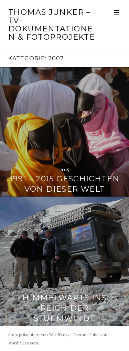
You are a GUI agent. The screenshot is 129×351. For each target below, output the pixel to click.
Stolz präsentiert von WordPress (38, 334)
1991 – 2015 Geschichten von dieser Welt (65, 184)
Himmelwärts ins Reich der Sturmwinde (64, 308)
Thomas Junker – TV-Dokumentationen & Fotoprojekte (51, 25)
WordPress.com (23, 342)
